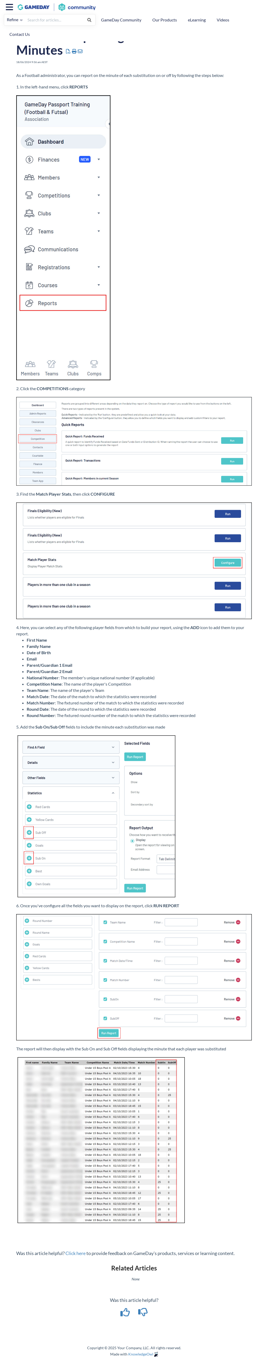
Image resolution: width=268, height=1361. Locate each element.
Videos (223, 19)
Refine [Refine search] (15, 19)
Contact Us (19, 34)
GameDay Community (121, 19)
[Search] (89, 19)
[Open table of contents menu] (10, 6)
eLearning (197, 19)
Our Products (164, 19)
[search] (54, 19)
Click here (75, 1253)
